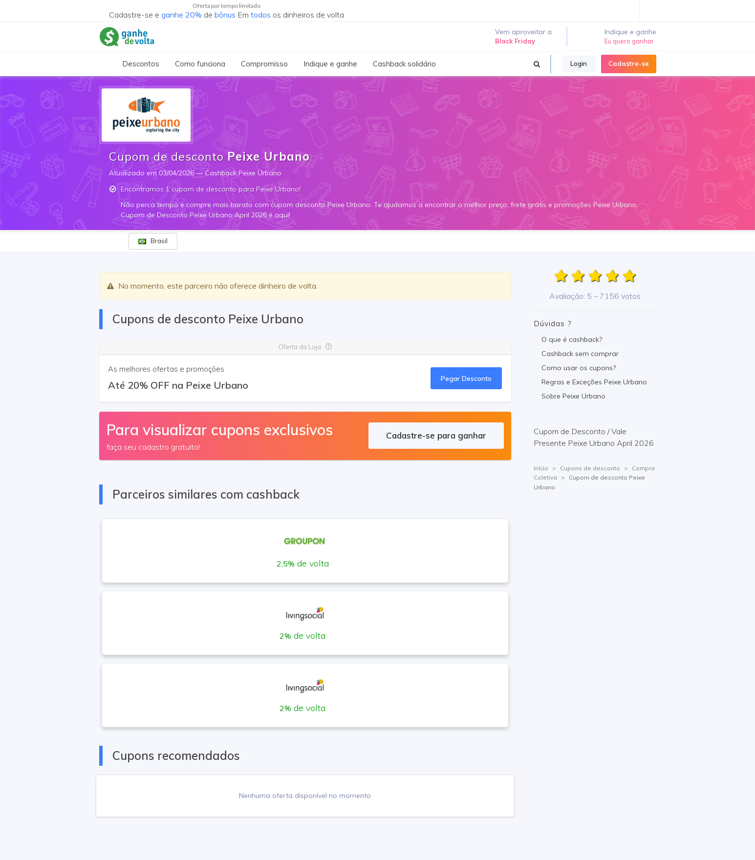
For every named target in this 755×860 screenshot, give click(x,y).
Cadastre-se (628, 63)
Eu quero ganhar (629, 41)
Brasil (153, 241)
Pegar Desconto (466, 378)
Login (578, 63)
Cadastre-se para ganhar (436, 435)
